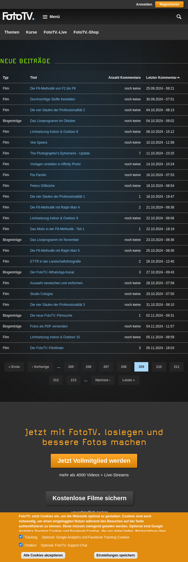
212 (56, 380)
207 (106, 367)
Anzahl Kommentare (125, 78)
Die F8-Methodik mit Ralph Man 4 (55, 207)
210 (159, 367)
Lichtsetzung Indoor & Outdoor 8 (54, 132)
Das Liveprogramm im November (54, 240)
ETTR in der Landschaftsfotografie (55, 261)
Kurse (31, 32)
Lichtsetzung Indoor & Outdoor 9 (54, 218)
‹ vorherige (40, 367)
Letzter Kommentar (163, 78)
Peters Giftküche (42, 186)
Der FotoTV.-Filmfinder (47, 348)
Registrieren (169, 4)
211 (176, 367)
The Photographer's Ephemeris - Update (60, 153)
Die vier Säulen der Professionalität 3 (57, 305)
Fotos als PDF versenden (48, 326)
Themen (11, 32)
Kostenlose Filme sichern (89, 498)
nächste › (103, 380)
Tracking (31, 537)
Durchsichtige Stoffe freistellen (52, 99)
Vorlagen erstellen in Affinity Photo (55, 164)
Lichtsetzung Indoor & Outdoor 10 (55, 337)
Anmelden (144, 4)
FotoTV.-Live (55, 32)
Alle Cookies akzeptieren (43, 555)
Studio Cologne (41, 294)
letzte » (128, 380)
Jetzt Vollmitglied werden (93, 460)
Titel (33, 78)
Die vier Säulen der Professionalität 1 (57, 197)
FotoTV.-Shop (86, 32)
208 (124, 367)
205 (71, 367)
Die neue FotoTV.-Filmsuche (51, 315)
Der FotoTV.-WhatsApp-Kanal (52, 272)
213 (73, 380)
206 (88, 367)
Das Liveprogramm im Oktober (52, 121)
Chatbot (30, 545)
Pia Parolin (38, 175)
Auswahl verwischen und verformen (56, 283)
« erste (14, 367)
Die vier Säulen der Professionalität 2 (57, 110)
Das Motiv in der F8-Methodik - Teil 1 (57, 229)
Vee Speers (38, 142)
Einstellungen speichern (116, 555)
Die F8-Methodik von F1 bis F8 (53, 88)
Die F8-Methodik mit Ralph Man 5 (55, 251)
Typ (5, 78)
